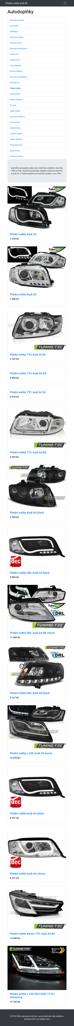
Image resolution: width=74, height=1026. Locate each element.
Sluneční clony (16, 43)
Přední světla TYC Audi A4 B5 (28, 373)
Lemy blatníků (15, 65)
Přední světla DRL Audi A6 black (30, 572)
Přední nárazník (16, 100)
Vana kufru (14, 54)
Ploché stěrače (16, 71)
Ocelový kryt (15, 122)
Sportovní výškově (17, 117)
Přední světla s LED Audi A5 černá (31, 753)
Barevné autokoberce (18, 48)
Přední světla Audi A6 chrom (27, 873)
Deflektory (14, 31)
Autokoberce (15, 94)
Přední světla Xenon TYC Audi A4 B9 (32, 933)
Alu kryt (13, 105)
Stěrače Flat (15, 60)
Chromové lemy (16, 145)
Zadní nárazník (16, 139)
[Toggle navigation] (65, 3)
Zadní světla (15, 111)
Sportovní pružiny (17, 20)
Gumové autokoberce (18, 77)
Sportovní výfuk (16, 156)
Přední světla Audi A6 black (27, 813)
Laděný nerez (15, 128)
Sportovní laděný (17, 37)
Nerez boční (15, 151)
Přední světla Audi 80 (16, 3)
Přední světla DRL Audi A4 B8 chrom (32, 633)
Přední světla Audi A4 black (27, 512)
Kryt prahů (14, 26)
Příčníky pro (15, 82)
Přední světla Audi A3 (23, 234)
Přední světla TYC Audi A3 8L (28, 354)
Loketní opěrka (16, 134)
